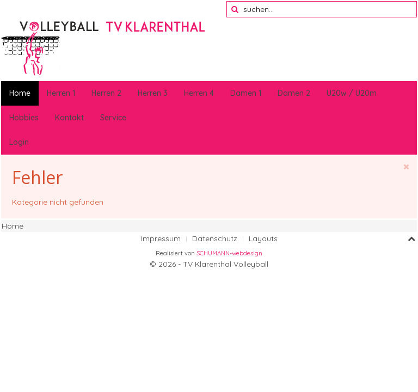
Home (19, 93)
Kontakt (69, 117)
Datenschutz (214, 238)
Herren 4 (199, 93)
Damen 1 (245, 93)
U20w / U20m (352, 93)
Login (19, 142)
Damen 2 (294, 93)
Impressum (161, 238)
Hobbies (24, 117)
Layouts (263, 238)
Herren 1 (61, 93)
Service (113, 117)
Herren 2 (106, 93)
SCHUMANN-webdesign (229, 253)
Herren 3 (153, 93)
